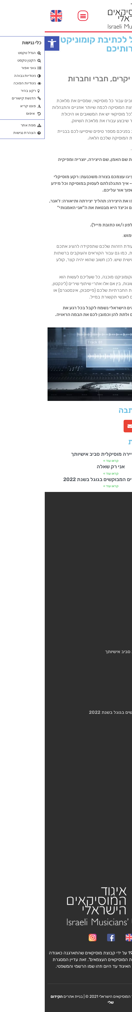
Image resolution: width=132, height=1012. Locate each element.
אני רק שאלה (66, 467)
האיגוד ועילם (117, 556)
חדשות (122, 564)
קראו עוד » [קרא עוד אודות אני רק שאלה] (66, 474)
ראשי (124, 520)
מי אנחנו (121, 527)
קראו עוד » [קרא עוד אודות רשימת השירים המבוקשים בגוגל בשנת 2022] (66, 486)
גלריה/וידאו (118, 571)
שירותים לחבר (115, 535)
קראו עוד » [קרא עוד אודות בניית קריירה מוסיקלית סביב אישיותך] (66, 461)
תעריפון (121, 542)
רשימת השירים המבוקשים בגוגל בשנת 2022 (66, 479)
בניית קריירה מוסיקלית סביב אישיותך (66, 454)
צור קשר (121, 578)
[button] (7, 43)
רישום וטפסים (116, 549)
